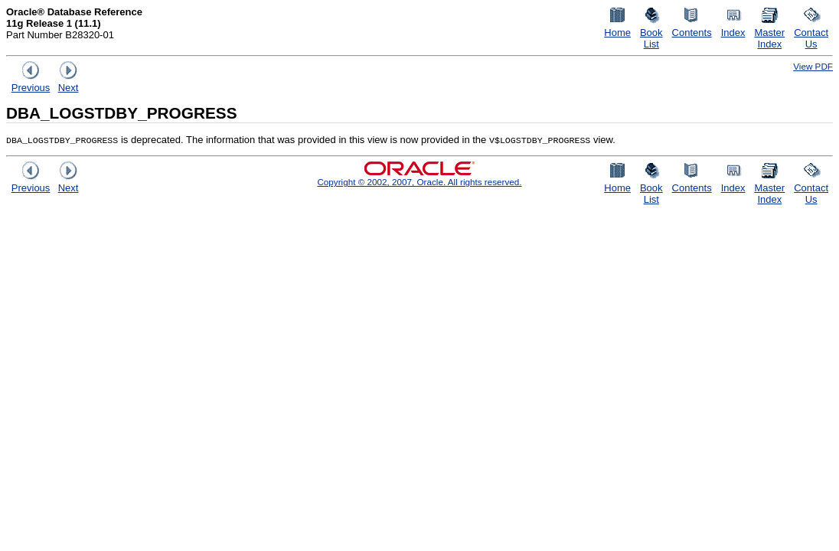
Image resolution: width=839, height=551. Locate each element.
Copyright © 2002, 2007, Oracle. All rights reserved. (419, 182)
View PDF (813, 66)
